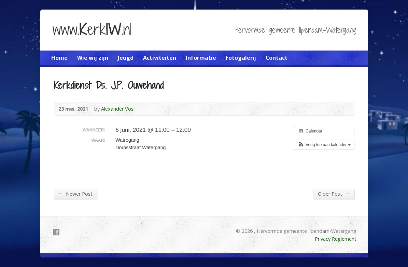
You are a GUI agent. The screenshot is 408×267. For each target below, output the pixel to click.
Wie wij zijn (92, 57)
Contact (276, 57)
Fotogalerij (241, 57)
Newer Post (75, 193)
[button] (324, 145)
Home (59, 57)
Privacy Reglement (335, 239)
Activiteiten (159, 57)
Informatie (201, 57)
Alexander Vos (117, 109)
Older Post (334, 193)
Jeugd (125, 57)
